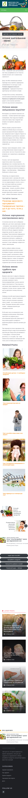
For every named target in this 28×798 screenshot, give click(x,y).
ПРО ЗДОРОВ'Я (7, 730)
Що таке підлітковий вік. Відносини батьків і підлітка (14, 655)
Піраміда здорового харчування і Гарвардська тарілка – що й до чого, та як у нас (13, 206)
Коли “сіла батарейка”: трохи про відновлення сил (13, 706)
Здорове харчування (7, 770)
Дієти (3, 781)
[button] (26, 10)
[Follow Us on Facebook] (3, 792)
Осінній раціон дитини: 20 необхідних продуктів (17, 512)
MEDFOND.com (8, 748)
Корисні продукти (6, 775)
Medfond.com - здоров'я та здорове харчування (16, 3)
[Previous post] (2, 511)
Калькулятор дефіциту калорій (14, 564)
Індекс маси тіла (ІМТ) (14, 555)
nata (8, 44)
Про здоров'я (5, 772)
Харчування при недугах (8, 778)
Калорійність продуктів (14, 559)
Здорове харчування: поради (13, 34)
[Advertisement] (14, 590)
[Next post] (26, 526)
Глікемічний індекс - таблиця (14, 568)
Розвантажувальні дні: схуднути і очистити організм (10, 526)
